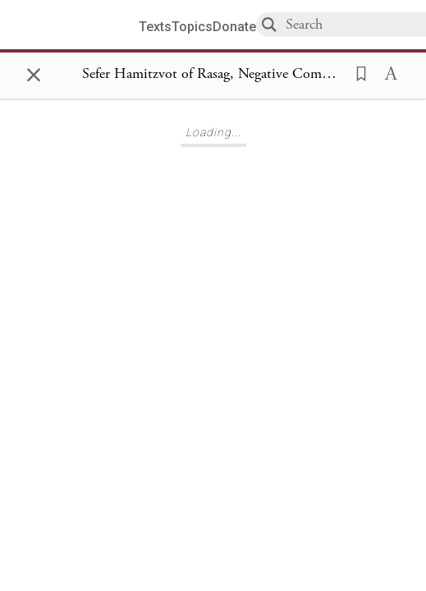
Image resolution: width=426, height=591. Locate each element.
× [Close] (34, 72)
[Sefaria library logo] (75, 25)
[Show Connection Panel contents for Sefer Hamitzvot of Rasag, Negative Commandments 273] (213, 74)
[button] (356, 72)
